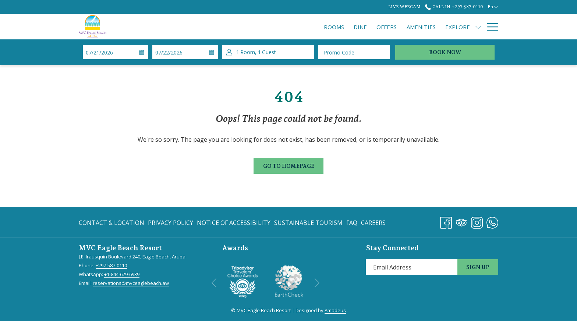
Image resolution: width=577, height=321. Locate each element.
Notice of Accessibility (233, 223)
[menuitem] (267, 26)
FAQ (351, 223)
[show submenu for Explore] (411, 26)
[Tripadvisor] (461, 221)
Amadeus (335, 310)
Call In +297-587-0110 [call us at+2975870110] (454, 6)
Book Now (445, 52)
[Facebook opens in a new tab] (446, 221)
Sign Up (477, 267)
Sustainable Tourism (308, 223)
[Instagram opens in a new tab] (477, 221)
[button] (115, 52)
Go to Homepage (288, 166)
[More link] (490, 26)
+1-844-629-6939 (121, 274)
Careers (373, 223)
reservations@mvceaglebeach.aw (131, 283)
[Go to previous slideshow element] (214, 282)
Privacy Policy (170, 223)
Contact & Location (111, 223)
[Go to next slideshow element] (317, 282)
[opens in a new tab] (242, 281)
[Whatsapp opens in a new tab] (492, 221)
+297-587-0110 (111, 265)
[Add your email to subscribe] (411, 267)
